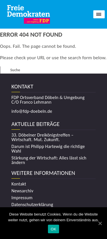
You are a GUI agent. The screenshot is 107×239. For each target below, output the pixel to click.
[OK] (100, 223)
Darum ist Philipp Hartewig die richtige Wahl (48, 148)
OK (53, 229)
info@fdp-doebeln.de (31, 111)
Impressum (22, 197)
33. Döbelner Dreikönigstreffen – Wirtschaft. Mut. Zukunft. (42, 137)
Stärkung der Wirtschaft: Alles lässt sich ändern (48, 160)
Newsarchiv (22, 191)
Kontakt (18, 184)
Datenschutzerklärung (32, 204)
